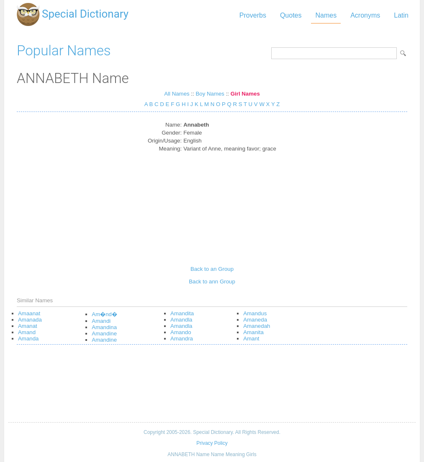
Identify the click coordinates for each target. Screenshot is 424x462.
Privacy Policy (211, 443)
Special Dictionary (85, 14)
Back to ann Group (212, 281)
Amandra (181, 338)
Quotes (291, 15)
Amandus (255, 313)
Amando (180, 332)
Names (326, 15)
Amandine (104, 333)
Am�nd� (104, 314)
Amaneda (255, 320)
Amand (27, 332)
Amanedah (256, 326)
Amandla (181, 320)
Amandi (101, 321)
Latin (401, 15)
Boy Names (209, 94)
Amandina (104, 327)
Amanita (253, 332)
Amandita (182, 313)
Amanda (28, 338)
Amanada (30, 320)
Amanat (27, 326)
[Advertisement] (212, 205)
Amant (251, 338)
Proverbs (252, 15)
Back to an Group (212, 269)
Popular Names (64, 50)
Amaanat (29, 313)
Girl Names (245, 94)
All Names (176, 94)
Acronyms (365, 15)
